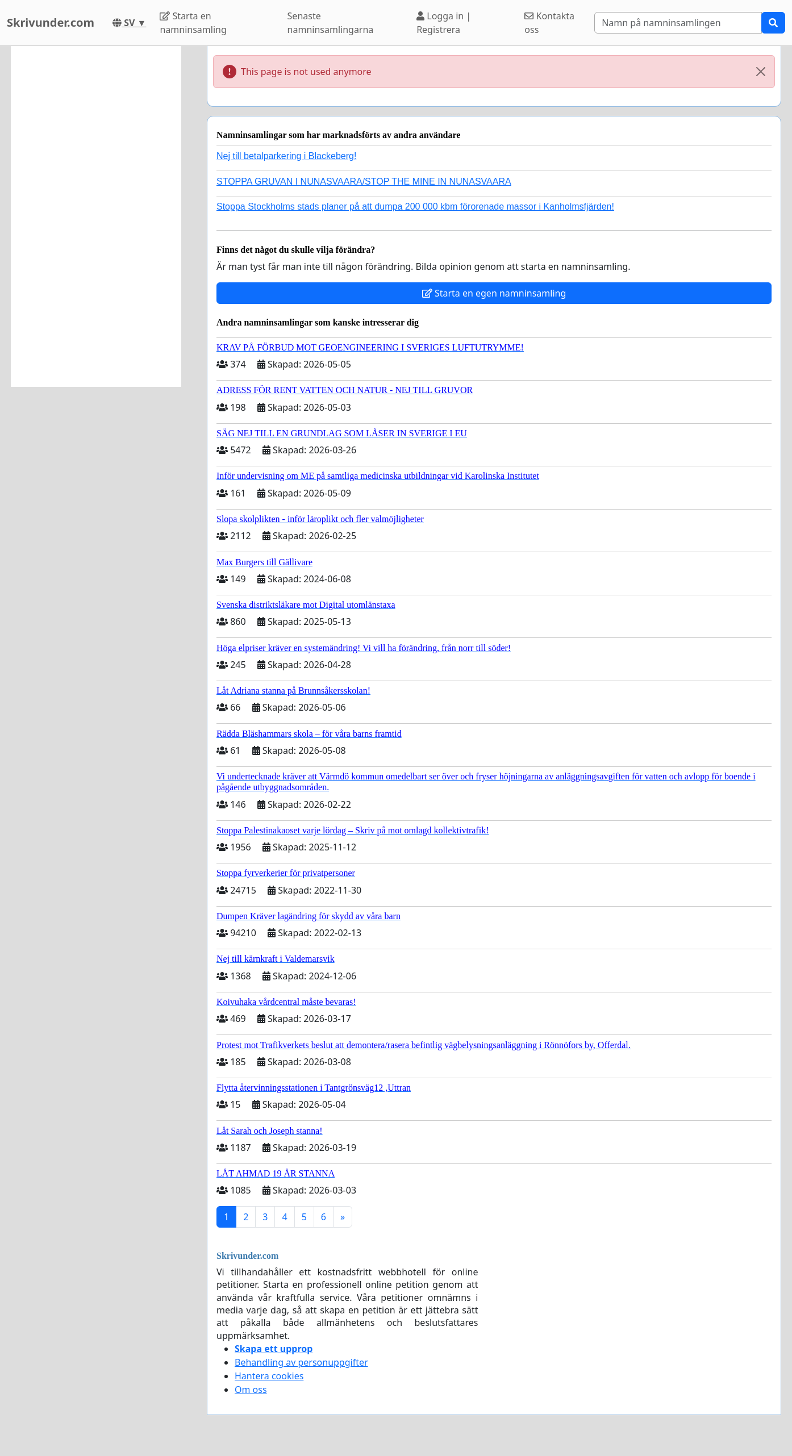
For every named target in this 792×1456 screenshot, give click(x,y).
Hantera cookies (269, 1376)
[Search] (678, 23)
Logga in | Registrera (443, 23)
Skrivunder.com (50, 22)
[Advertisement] (96, 216)
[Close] (760, 71)
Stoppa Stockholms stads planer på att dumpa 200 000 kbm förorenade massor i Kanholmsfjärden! (415, 206)
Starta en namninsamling (193, 23)
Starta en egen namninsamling (494, 293)
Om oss (251, 1389)
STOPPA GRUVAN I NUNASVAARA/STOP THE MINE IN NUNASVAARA (363, 181)
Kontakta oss (549, 23)
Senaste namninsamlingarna (330, 23)
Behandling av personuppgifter (301, 1362)
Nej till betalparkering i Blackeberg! (286, 156)
